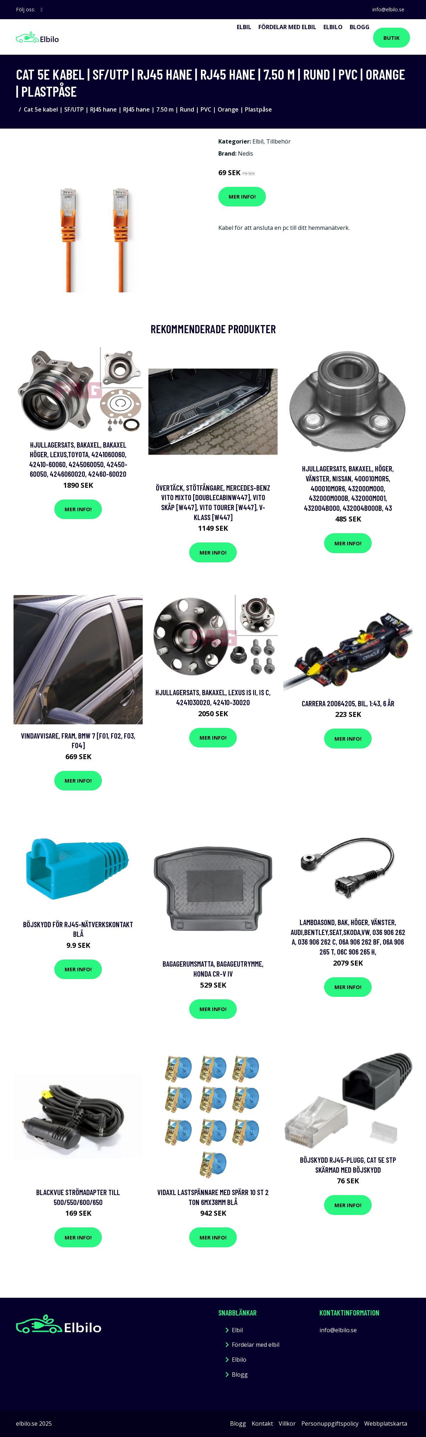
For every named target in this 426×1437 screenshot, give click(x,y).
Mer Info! (242, 196)
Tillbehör (278, 141)
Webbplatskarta (385, 1423)
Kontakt (262, 1423)
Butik (391, 37)
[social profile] (41, 9)
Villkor (287, 1423)
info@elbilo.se (388, 9)
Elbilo (333, 27)
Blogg (360, 27)
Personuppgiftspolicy (330, 1423)
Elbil (244, 27)
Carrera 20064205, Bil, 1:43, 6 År (348, 703)
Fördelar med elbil (287, 27)
